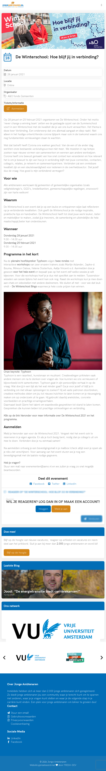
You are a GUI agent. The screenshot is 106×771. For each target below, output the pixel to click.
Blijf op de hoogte (16, 552)
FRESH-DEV (70, 765)
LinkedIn (69, 483)
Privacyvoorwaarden (22, 720)
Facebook (37, 483)
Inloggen (43, 508)
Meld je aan (61, 508)
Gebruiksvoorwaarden (23, 716)
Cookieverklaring (20, 723)
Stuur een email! (20, 712)
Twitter (53, 483)
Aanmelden (15, 108)
